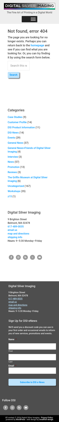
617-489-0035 (16, 226)
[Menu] (33, 19)
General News (15, 142)
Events (11, 137)
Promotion (14, 167)
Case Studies (15, 117)
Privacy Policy (47, 418)
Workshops (14, 191)
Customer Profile (17, 122)
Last (11, 362)
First (11, 351)
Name (12, 339)
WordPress (20, 419)
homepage (37, 45)
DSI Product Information (21, 127)
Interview (13, 156)
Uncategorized (16, 186)
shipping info (15, 237)
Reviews (12, 172)
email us (12, 230)
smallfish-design (46, 419)
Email (12, 366)
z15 (10, 196)
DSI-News (13, 132)
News (11, 161)
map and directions (18, 233)
